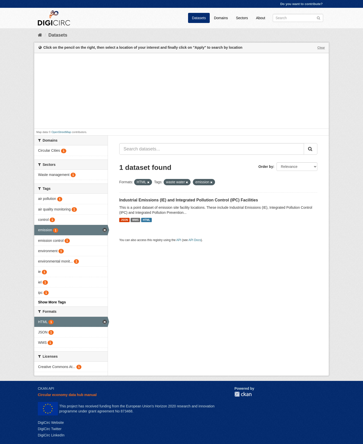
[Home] (40, 35)
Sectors (242, 18)
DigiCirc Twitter (50, 429)
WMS (135, 219)
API (178, 240)
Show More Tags (52, 302)
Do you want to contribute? (301, 4)
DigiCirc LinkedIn (51, 435)
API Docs (195, 240)
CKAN (243, 394)
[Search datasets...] (211, 149)
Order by (265, 167)
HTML (146, 219)
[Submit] (318, 17)
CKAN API (46, 388)
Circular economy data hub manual (67, 395)
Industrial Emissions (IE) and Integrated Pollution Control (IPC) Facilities (188, 200)
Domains (221, 18)
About (260, 18)
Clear (321, 47)
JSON (124, 219)
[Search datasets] (298, 18)
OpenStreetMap (61, 132)
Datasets (199, 18)
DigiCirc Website (51, 423)
